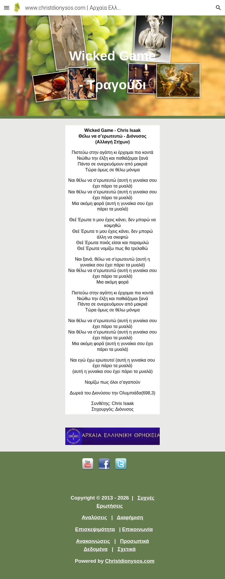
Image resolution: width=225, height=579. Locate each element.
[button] (6, 7)
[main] (112, 67)
